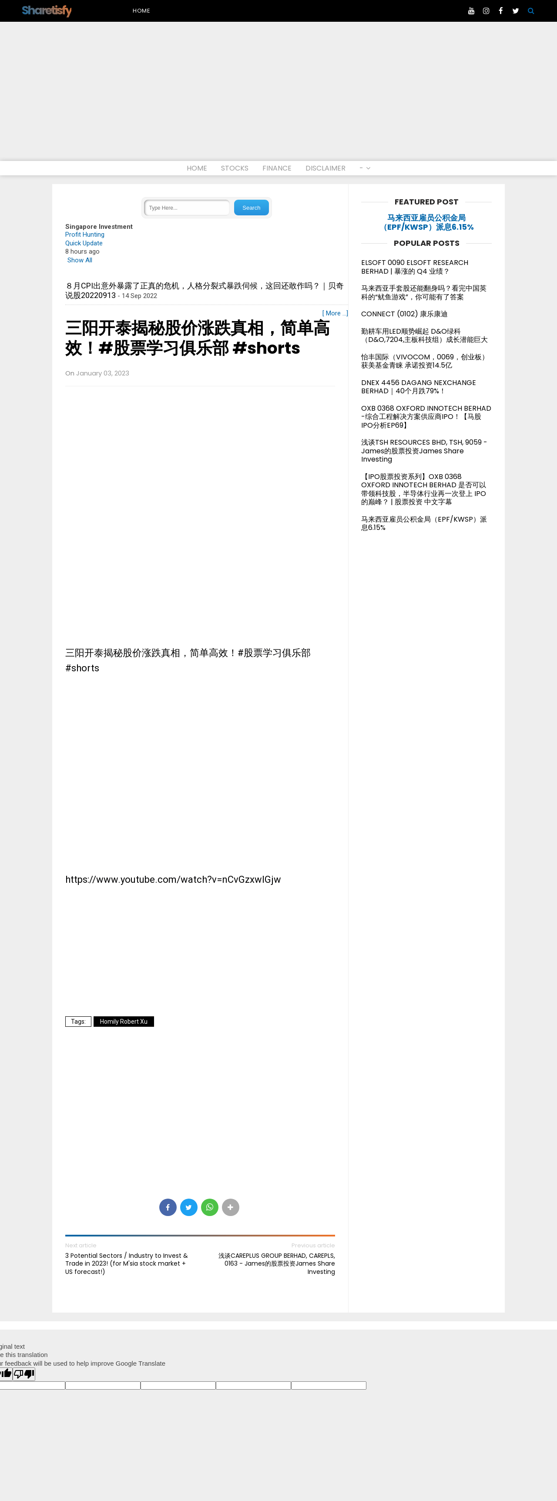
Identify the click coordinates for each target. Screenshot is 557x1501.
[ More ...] (335, 313)
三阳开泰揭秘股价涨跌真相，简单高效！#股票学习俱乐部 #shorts (197, 338)
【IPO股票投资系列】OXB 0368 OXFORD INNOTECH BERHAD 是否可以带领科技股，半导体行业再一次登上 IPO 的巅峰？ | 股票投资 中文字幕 (423, 489)
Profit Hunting (84, 234)
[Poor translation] (24, 1374)
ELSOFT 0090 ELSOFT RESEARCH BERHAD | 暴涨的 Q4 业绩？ (414, 267)
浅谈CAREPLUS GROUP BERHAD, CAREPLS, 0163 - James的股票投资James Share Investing (276, 1264)
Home (142, 11)
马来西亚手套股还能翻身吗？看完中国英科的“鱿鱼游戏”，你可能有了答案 (424, 292)
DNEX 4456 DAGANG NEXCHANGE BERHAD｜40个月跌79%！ (418, 387)
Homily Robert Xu (124, 1021)
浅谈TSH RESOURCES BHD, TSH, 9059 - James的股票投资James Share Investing (424, 450)
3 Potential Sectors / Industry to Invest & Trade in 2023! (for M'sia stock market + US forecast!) (126, 1264)
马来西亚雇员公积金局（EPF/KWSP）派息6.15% (426, 222)
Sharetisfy (46, 10)
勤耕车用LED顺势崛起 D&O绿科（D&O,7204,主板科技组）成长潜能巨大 (424, 335)
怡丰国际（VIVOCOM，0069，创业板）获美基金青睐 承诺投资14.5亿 (425, 361)
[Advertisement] (278, 96)
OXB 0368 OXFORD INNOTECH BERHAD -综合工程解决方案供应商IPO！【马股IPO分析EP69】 (426, 416)
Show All (79, 260)
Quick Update (84, 243)
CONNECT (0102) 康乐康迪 (404, 314)
